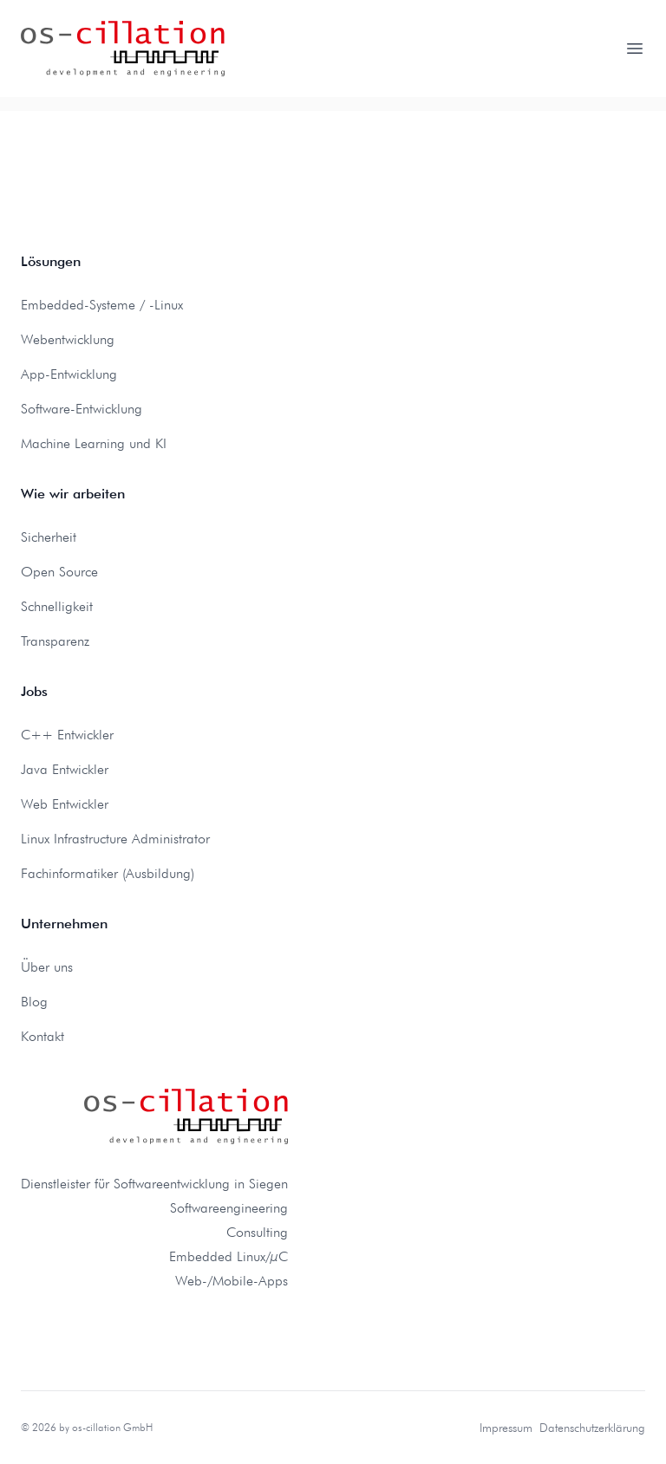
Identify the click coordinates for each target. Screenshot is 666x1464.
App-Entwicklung (69, 374)
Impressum (506, 1428)
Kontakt (42, 1036)
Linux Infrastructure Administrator (115, 838)
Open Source (59, 571)
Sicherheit (48, 537)
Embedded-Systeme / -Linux (102, 304)
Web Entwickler (64, 804)
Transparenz (55, 641)
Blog (34, 1001)
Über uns (47, 967)
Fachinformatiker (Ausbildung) (107, 873)
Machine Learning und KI (93, 443)
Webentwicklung (67, 339)
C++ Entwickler (67, 734)
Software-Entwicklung (81, 408)
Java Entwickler (64, 769)
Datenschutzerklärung (592, 1428)
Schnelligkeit (57, 606)
